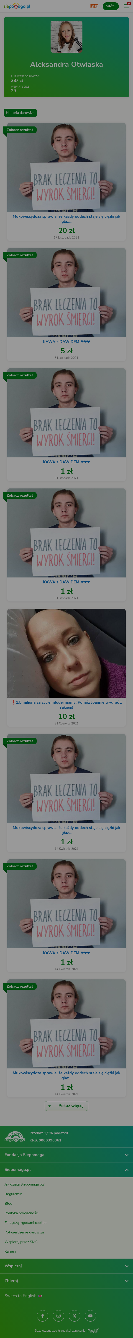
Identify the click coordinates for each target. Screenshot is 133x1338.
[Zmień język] (12, 1196)
